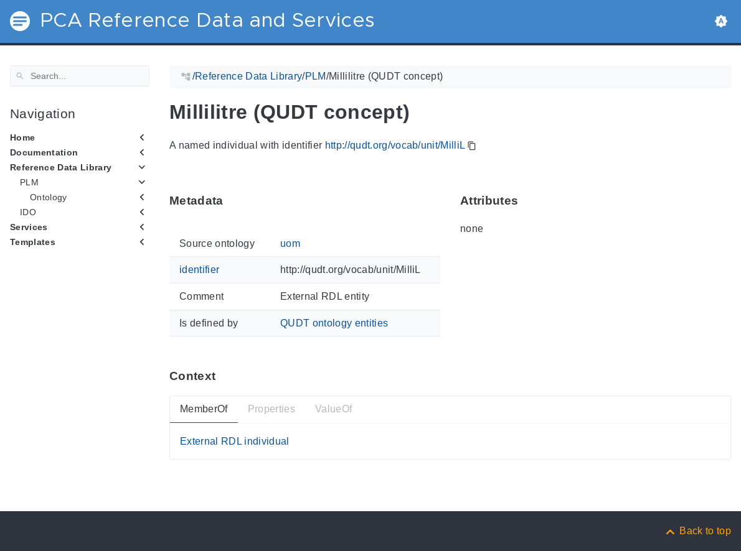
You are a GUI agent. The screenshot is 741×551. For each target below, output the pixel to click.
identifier (199, 269)
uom (290, 243)
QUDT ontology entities (334, 322)
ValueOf (333, 409)
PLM (29, 182)
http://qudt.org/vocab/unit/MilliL (395, 145)
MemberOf (204, 409)
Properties (271, 409)
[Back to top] (697, 531)
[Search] (79, 75)
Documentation (44, 152)
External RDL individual (235, 441)
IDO (28, 212)
